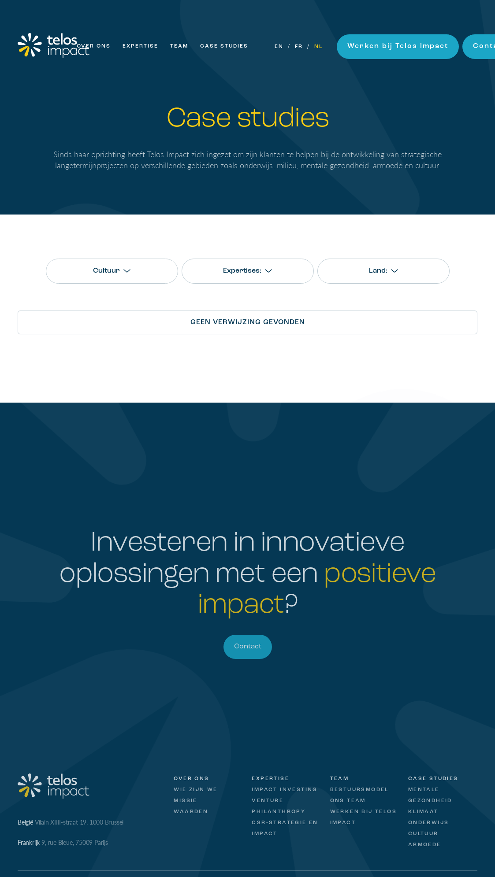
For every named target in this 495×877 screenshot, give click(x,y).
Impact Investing (284, 789)
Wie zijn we (195, 789)
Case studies (433, 778)
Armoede (424, 844)
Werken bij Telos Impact (397, 46)
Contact (247, 646)
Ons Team (348, 800)
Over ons (94, 46)
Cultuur (423, 833)
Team (179, 46)
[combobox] (112, 271)
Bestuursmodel (359, 789)
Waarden (191, 811)
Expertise (140, 46)
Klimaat (423, 811)
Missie (185, 800)
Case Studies (224, 46)
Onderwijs (428, 822)
